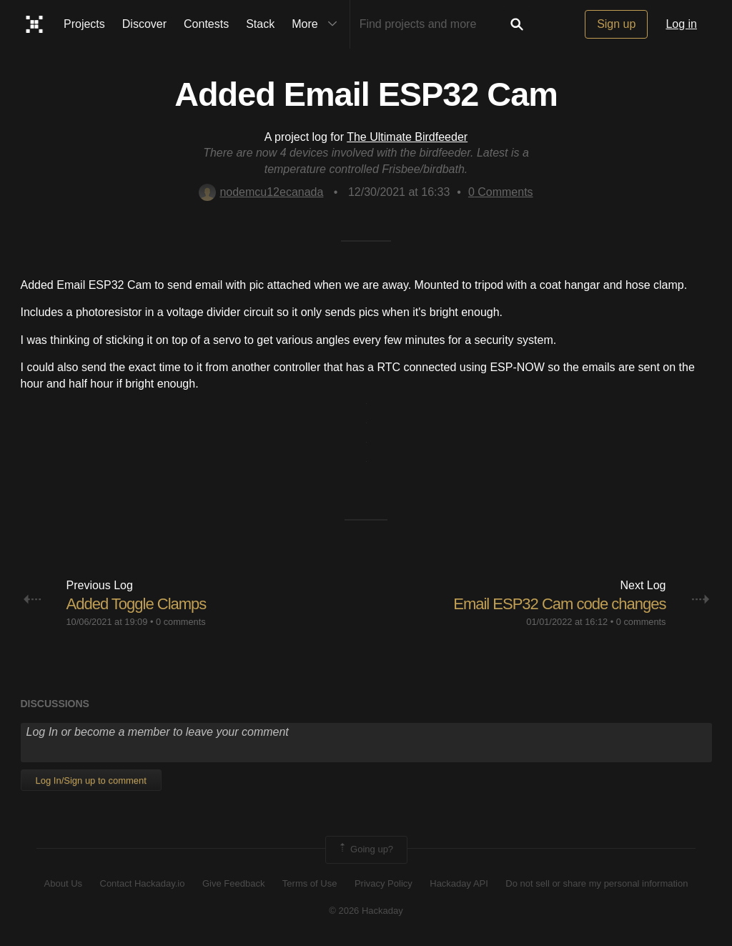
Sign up (616, 24)
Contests (206, 24)
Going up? (365, 849)
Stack (260, 24)
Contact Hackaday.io (142, 883)
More (317, 24)
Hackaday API (459, 883)
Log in (681, 24)
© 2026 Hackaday (366, 910)
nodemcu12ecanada (261, 192)
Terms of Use (309, 883)
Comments (500, 192)
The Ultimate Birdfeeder (407, 137)
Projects (84, 24)
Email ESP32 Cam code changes (559, 604)
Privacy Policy (383, 883)
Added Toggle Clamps (136, 604)
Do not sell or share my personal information (596, 883)
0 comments (181, 621)
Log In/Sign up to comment (91, 780)
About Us (63, 883)
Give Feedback (233, 883)
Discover (144, 24)
